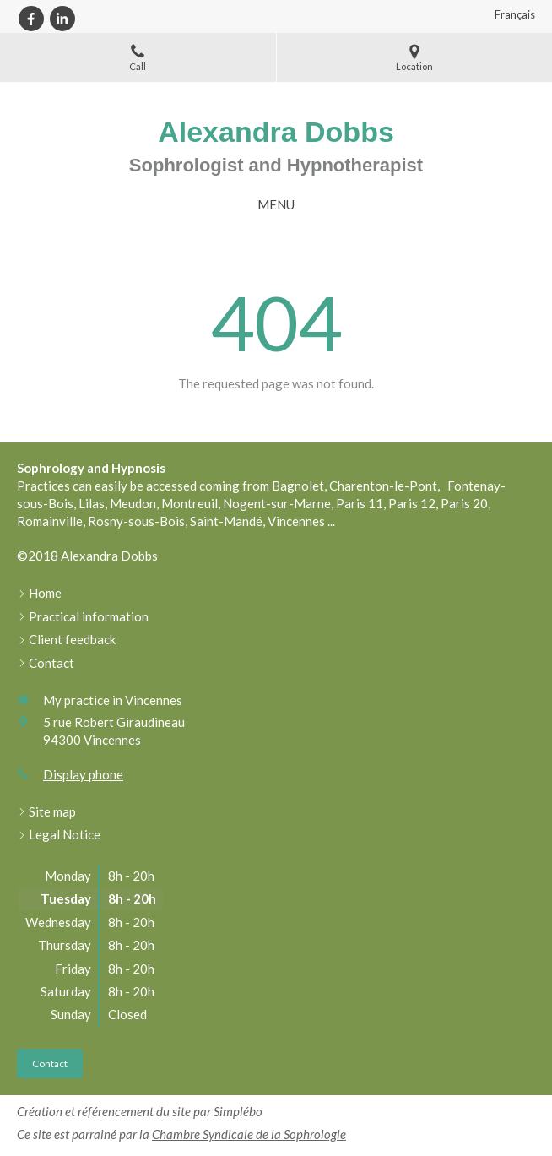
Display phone (83, 774)
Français (515, 14)
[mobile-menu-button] (276, 205)
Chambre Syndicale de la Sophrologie (249, 1134)
